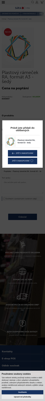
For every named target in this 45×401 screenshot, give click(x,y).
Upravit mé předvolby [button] (22, 397)
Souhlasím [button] (22, 392)
